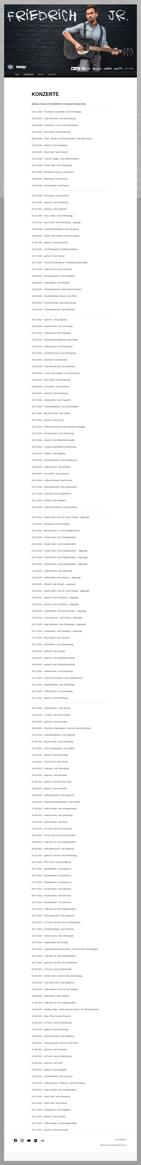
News (17, 74)
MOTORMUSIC (121, 1140)
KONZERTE (29, 74)
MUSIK (40, 74)
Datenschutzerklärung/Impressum (113, 1145)
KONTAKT (52, 74)
